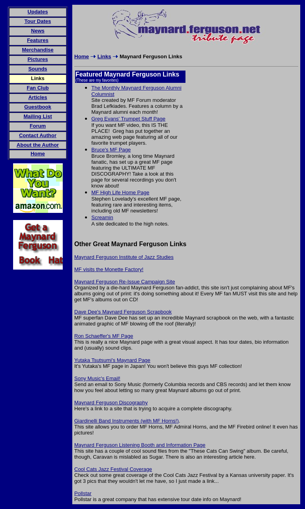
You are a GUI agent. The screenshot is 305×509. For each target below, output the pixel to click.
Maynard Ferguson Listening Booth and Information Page (139, 445)
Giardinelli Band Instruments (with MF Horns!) (126, 421)
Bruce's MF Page (111, 150)
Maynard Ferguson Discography (111, 403)
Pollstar (82, 493)
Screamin (102, 217)
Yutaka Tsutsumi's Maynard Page (112, 360)
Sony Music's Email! (97, 378)
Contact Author (37, 135)
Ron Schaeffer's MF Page (103, 336)
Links (104, 56)
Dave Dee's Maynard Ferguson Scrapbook (123, 312)
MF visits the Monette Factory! (108, 269)
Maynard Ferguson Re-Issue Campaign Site (124, 282)
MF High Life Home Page (120, 192)
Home (81, 56)
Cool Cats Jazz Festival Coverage (113, 469)
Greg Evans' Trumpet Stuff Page (128, 119)
